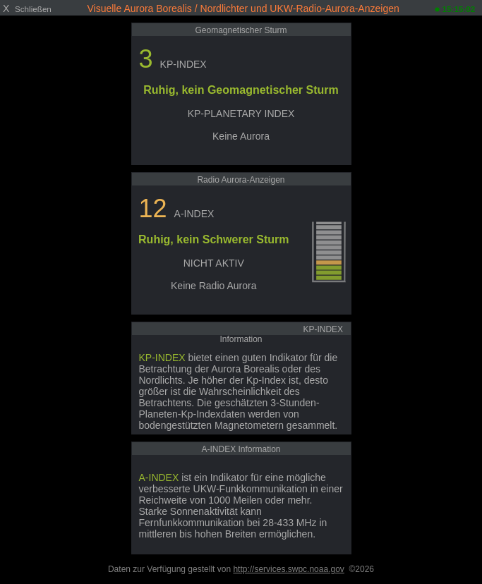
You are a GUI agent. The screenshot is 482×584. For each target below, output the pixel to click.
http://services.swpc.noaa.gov (288, 569)
